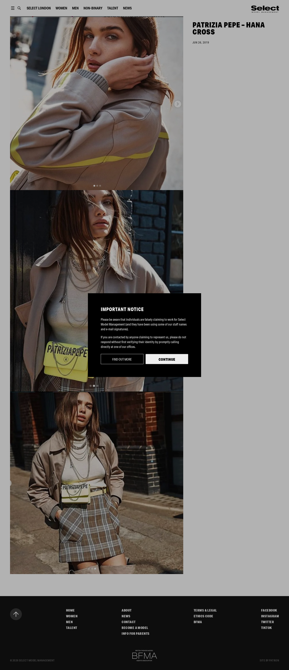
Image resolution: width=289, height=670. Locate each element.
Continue (167, 359)
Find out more (122, 359)
